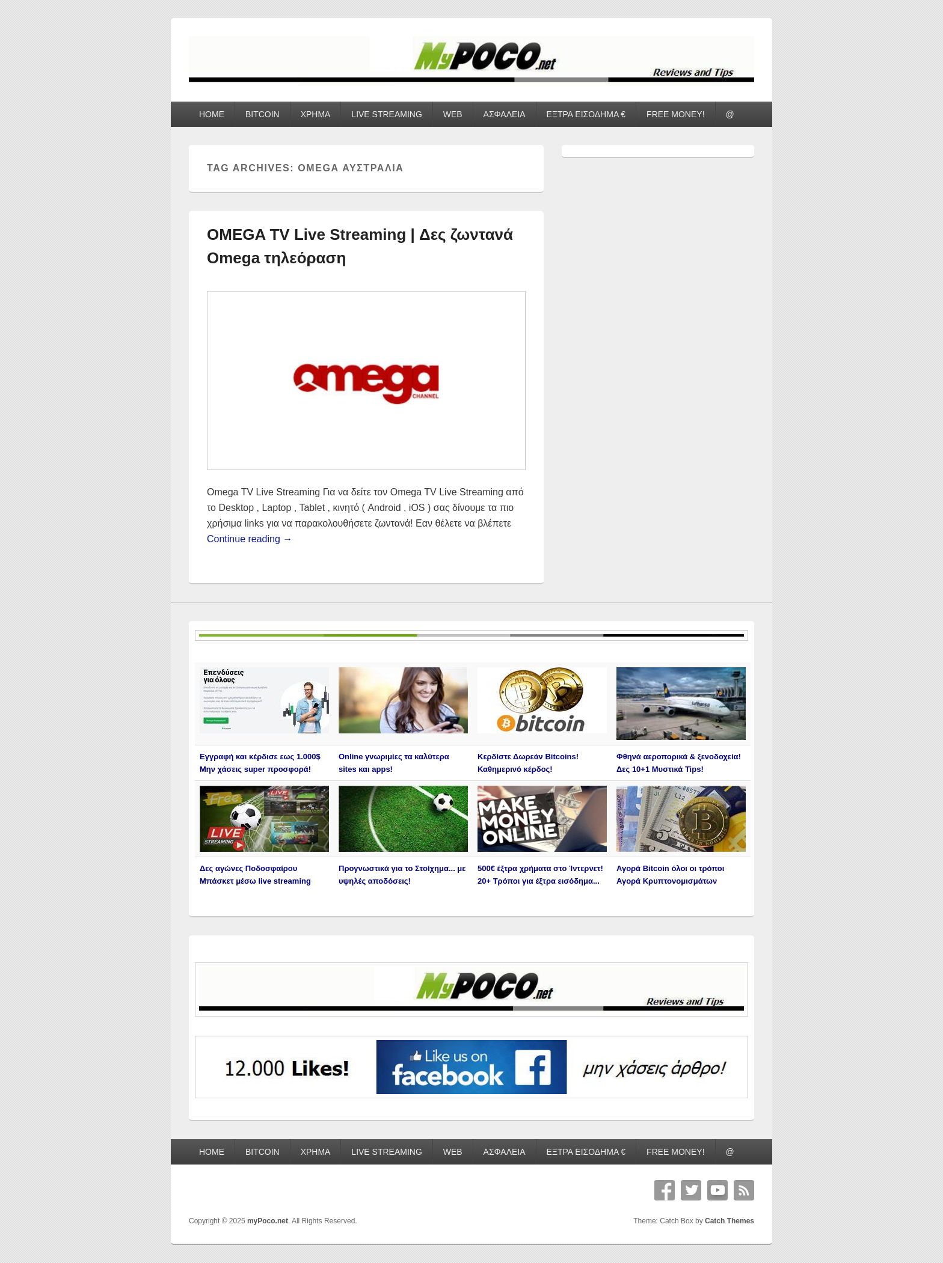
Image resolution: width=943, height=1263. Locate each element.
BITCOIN (262, 114)
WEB (452, 114)
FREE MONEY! (675, 114)
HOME (211, 114)
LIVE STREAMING (386, 114)
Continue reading (249, 539)
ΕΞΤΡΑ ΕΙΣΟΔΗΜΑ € (586, 114)
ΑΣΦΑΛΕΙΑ (505, 114)
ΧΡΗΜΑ (316, 114)
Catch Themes (729, 1221)
